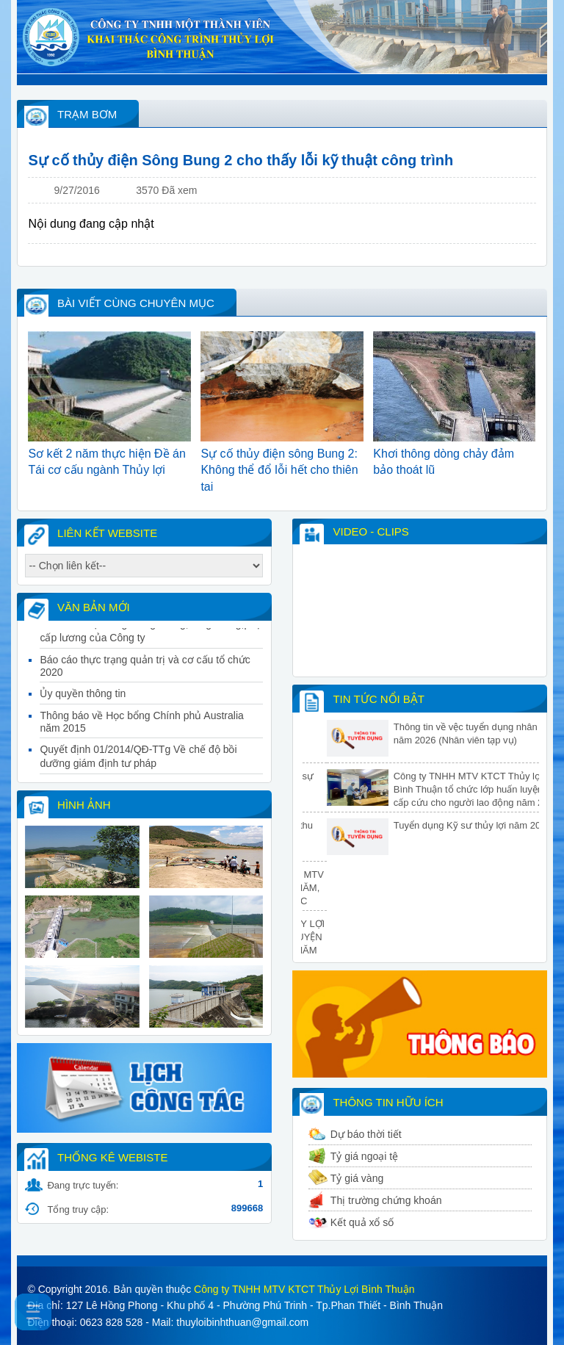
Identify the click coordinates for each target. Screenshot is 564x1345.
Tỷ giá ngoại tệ (364, 1156)
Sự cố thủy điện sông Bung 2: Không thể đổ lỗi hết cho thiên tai (279, 470)
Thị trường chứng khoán (386, 1200)
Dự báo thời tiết (366, 1134)
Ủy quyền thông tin (83, 701)
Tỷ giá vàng (356, 1178)
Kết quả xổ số (362, 1222)
